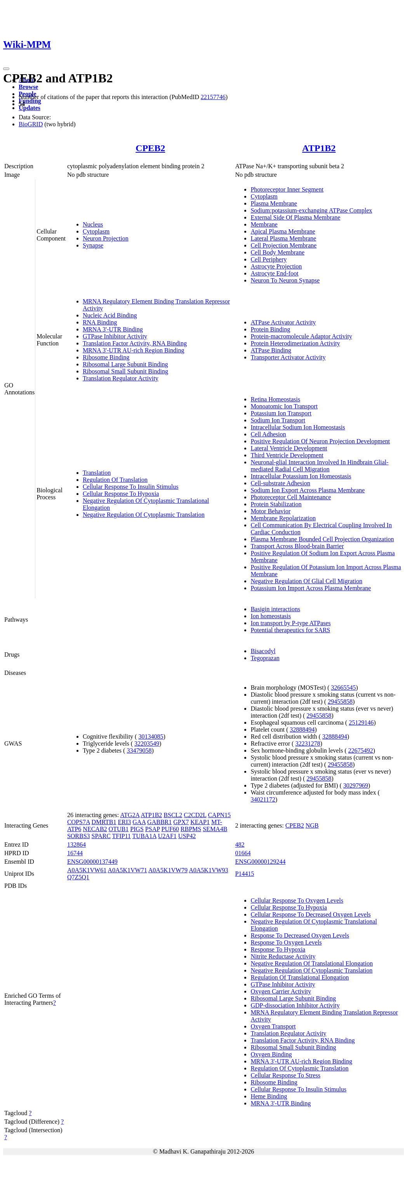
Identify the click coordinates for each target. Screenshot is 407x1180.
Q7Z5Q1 (78, 877)
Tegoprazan (264, 658)
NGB (312, 825)
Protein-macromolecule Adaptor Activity (301, 336)
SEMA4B (215, 829)
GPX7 (181, 822)
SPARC (101, 836)
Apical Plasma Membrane (282, 231)
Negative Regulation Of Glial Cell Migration (306, 581)
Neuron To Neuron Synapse (285, 280)
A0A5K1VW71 (127, 870)
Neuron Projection (106, 238)
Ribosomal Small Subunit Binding (125, 371)
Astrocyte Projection (276, 266)
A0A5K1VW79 (168, 870)
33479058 (139, 750)
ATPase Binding (270, 350)
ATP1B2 (319, 148)
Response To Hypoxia (277, 949)
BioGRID (31, 124)
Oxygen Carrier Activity (280, 991)
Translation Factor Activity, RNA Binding (135, 343)
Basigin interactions (275, 609)
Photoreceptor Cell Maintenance (290, 497)
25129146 (361, 722)
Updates (29, 108)
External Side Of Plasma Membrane (295, 217)
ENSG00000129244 (260, 861)
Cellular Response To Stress (285, 1075)
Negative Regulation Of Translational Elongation (311, 963)
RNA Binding (100, 322)
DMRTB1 (104, 822)
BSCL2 (172, 815)
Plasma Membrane (273, 203)
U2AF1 (167, 836)
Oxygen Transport (273, 1026)
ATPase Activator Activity (283, 322)
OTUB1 (119, 829)
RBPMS (191, 829)
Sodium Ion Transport (277, 420)
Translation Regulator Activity (120, 378)
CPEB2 (150, 148)
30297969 (355, 785)
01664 (242, 853)
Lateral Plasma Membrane (283, 238)
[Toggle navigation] (6, 69)
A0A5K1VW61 (86, 870)
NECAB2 (95, 829)
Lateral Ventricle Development (288, 448)
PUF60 (170, 829)
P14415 (244, 873)
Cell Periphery (268, 259)
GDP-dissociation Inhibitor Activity (294, 1005)
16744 (75, 853)
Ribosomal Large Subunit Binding (125, 364)
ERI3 (124, 822)
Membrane (263, 224)
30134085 (150, 736)
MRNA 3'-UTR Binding (113, 329)
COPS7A (78, 822)
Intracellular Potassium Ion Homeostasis (300, 476)
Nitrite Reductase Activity (282, 956)
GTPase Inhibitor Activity (115, 336)
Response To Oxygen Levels (286, 942)
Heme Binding (268, 1096)
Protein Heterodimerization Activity (295, 343)
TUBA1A (144, 836)
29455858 (340, 701)
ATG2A (129, 815)
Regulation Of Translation (115, 479)
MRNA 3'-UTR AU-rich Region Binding (133, 350)
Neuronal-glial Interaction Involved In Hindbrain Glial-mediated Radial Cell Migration (319, 465)
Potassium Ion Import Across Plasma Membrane (310, 588)
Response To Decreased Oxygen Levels (299, 935)
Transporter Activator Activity (287, 357)
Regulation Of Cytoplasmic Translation (299, 1068)
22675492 (360, 750)
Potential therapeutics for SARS (290, 630)
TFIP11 (121, 836)
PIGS (137, 829)
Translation (97, 472)
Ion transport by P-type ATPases (290, 623)
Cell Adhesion (268, 434)
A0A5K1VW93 (208, 870)
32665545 (343, 687)
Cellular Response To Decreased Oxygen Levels (310, 914)
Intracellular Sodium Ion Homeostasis (297, 427)
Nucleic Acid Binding (110, 315)
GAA (139, 822)
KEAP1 (200, 822)
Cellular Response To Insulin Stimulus (131, 486)
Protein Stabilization (275, 504)
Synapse (93, 245)
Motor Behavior (270, 511)
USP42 (187, 836)
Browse (28, 87)
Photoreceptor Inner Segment (287, 189)
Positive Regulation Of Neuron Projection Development (320, 441)
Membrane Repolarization (283, 518)
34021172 (262, 799)
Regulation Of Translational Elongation (299, 977)
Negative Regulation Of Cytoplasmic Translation (144, 514)
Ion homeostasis (270, 616)
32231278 (307, 743)
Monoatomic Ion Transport (283, 406)
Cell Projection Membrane (283, 245)
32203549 (146, 743)
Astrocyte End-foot (274, 273)
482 (239, 844)
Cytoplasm (96, 231)
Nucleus (93, 224)
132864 (76, 844)
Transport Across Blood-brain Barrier (297, 546)
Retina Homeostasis (275, 399)
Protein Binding (270, 329)
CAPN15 (219, 815)
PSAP (152, 829)
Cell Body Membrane (277, 252)
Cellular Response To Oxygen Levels (296, 900)
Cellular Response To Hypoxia (121, 493)
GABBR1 (159, 822)
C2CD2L (195, 815)
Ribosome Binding (106, 357)
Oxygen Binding (271, 1054)
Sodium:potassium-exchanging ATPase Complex (311, 210)
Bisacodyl (262, 651)
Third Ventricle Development (286, 455)
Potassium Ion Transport (280, 413)
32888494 (302, 729)
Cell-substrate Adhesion (280, 483)
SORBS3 (78, 836)
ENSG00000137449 (92, 861)
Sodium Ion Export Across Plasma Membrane (307, 490)
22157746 (213, 97)
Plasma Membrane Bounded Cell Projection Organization (322, 539)
